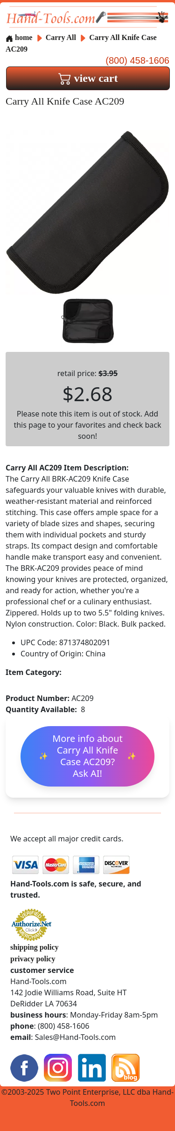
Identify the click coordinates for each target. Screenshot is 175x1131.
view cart (88, 78)
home (19, 37)
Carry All (62, 37)
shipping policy (34, 947)
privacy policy (32, 959)
